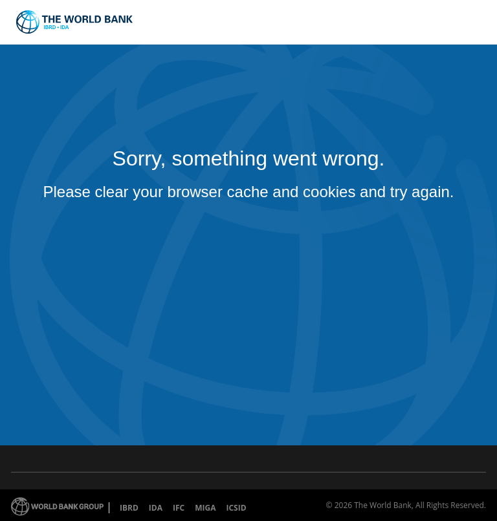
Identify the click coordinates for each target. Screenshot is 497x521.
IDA (155, 507)
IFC (178, 507)
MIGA (205, 507)
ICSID (236, 507)
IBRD (129, 507)
